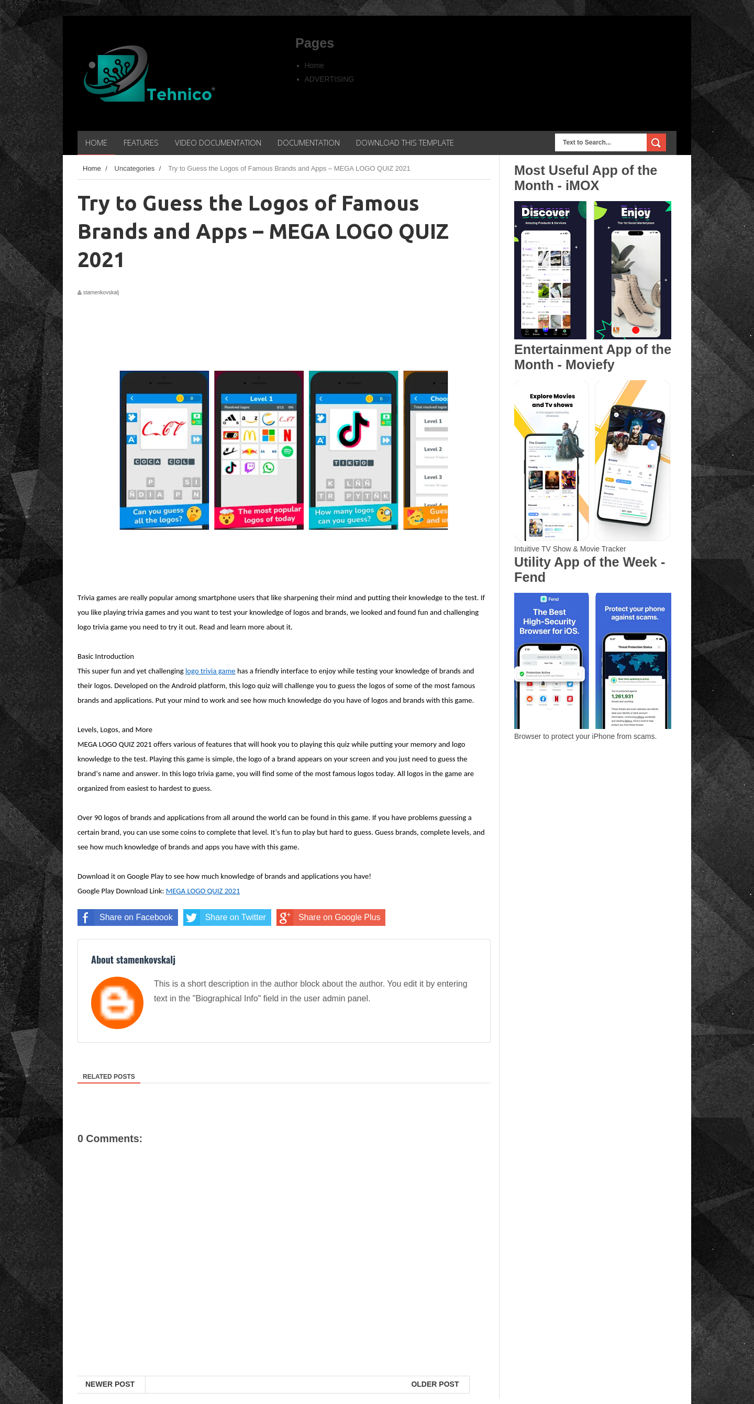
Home (314, 65)
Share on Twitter (224, 917)
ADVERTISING (329, 79)
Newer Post (110, 1384)
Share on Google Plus (328, 917)
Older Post (435, 1384)
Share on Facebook (125, 917)
